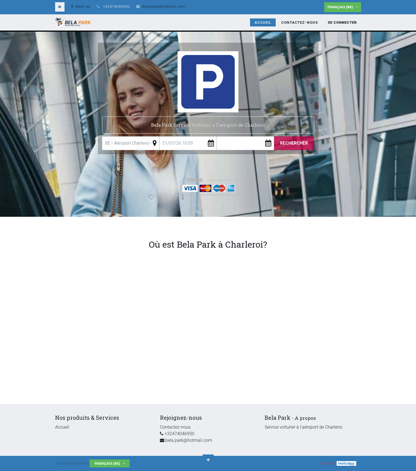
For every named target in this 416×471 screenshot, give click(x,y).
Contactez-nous (175, 427)
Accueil (62, 427)
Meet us (80, 6)
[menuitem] (263, 22)
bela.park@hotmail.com (163, 6)
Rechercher (294, 143)
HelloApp (346, 463)
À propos (305, 418)
